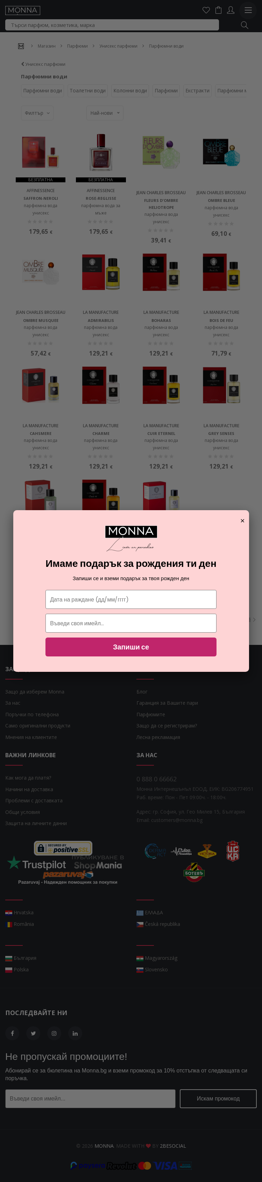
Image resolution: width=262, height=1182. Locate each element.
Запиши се (131, 647)
